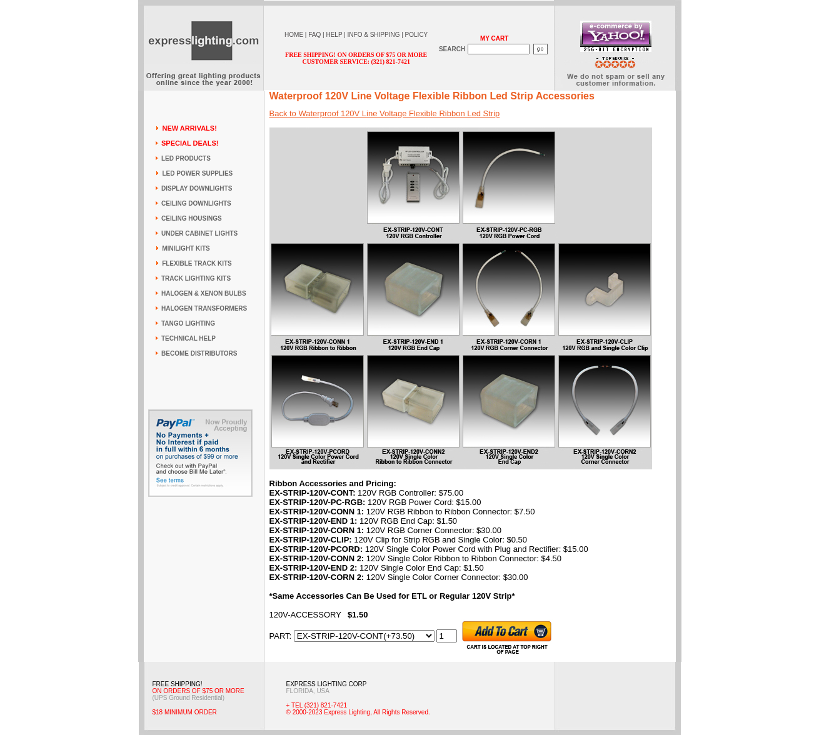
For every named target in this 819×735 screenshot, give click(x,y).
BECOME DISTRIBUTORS (199, 353)
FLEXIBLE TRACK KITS (197, 263)
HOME (293, 34)
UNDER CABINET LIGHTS (199, 233)
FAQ (314, 34)
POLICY (416, 34)
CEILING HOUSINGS (191, 218)
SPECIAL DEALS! (189, 143)
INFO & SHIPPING (374, 34)
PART (279, 636)
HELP (334, 34)
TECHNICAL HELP (188, 338)
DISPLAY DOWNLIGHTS (196, 188)
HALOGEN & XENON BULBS (203, 293)
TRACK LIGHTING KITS (196, 278)
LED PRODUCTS (186, 158)
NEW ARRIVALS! (189, 128)
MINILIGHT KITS (186, 248)
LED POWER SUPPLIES (197, 173)
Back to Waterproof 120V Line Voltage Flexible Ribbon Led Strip (384, 113)
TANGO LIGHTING (188, 323)
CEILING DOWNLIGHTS (196, 203)
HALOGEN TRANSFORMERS (204, 308)
